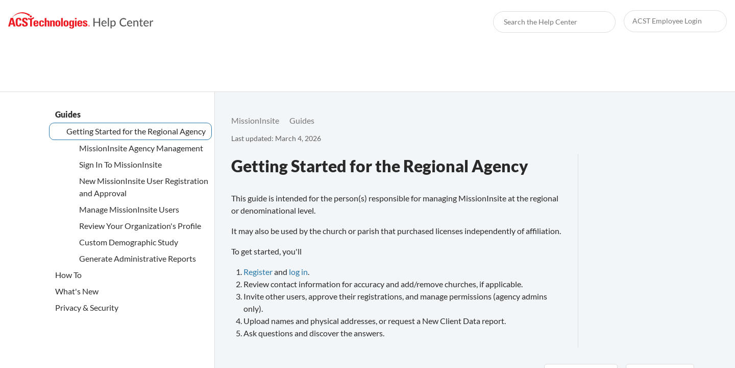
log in (298, 272)
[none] (682, 120)
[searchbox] (597, 22)
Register (258, 272)
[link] (81, 20)
